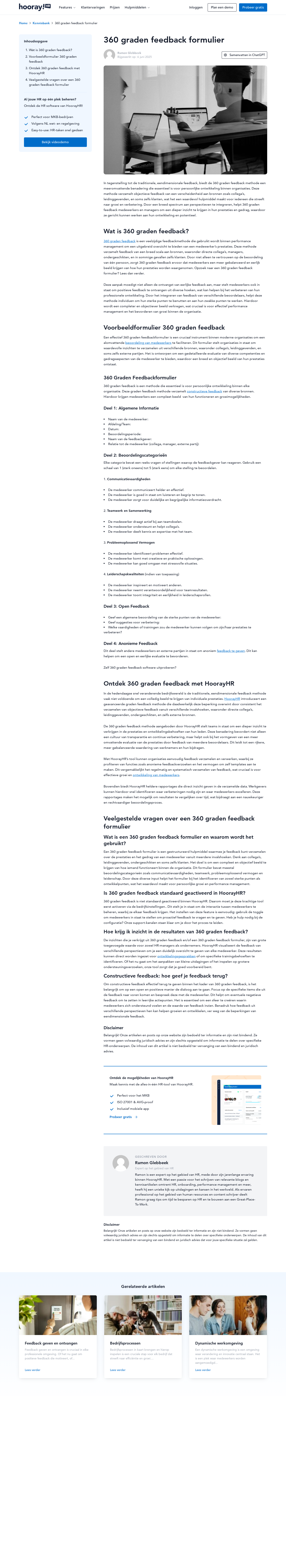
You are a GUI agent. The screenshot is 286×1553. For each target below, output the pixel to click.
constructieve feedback (204, 391)
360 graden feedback (119, 241)
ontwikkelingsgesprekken (176, 956)
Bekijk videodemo (55, 142)
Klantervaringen (93, 7)
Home (23, 23)
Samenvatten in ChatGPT (244, 55)
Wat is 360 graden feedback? (50, 50)
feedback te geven (231, 651)
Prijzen (115, 7)
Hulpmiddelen (137, 7)
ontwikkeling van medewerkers (156, 775)
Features (67, 7)
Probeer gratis (253, 7)
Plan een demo (222, 7)
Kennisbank (41, 23)
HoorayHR (232, 699)
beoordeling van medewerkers (148, 343)
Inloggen (196, 7)
